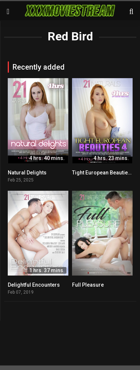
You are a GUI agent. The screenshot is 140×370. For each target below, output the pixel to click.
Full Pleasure (88, 285)
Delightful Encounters (34, 285)
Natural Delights (27, 173)
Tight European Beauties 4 (103, 173)
